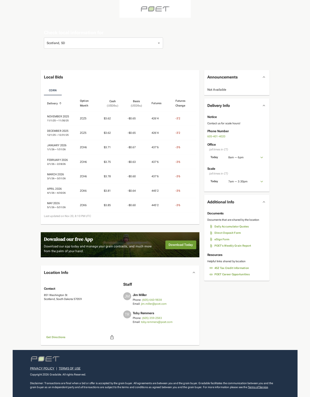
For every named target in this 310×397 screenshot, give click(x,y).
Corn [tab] (53, 90)
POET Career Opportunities (232, 274)
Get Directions (55, 337)
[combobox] (98, 43)
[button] (120, 77)
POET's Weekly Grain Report (232, 245)
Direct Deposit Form (227, 232)
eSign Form (221, 239)
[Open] (159, 43)
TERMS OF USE (70, 368)
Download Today (180, 244)
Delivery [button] (54, 103)
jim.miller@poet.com (154, 303)
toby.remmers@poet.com (157, 321)
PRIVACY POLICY (42, 368)
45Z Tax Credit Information (231, 268)
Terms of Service (258, 387)
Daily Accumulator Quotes (231, 226)
